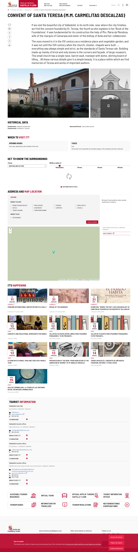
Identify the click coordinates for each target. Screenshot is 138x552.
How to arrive (107, 233)
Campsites (58, 208)
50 (100, 167)
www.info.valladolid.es (19, 473)
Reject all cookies (116, 543)
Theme (10, 163)
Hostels (79, 208)
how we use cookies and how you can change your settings (83, 544)
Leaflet (61, 280)
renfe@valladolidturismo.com (20, 430)
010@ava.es (15, 412)
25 (79, 167)
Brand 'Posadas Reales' (19, 205)
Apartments (37, 208)
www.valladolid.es (18, 414)
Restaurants (16, 217)
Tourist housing (17, 210)
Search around (92, 222)
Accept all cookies (116, 537)
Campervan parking (39, 210)
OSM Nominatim (95, 280)
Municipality (60, 167)
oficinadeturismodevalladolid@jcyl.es (23, 469)
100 (120, 167)
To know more (13, 419)
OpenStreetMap (73, 280)
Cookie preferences (116, 548)
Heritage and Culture (17, 10)
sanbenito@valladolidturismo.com (22, 450)
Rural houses (37, 205)
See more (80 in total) (70, 187)
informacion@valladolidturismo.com (22, 471)
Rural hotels (80, 205)
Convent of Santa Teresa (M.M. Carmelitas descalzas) (49, 10)
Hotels (14, 208)
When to (15, 435)
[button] (127, 5)
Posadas (57, 205)
